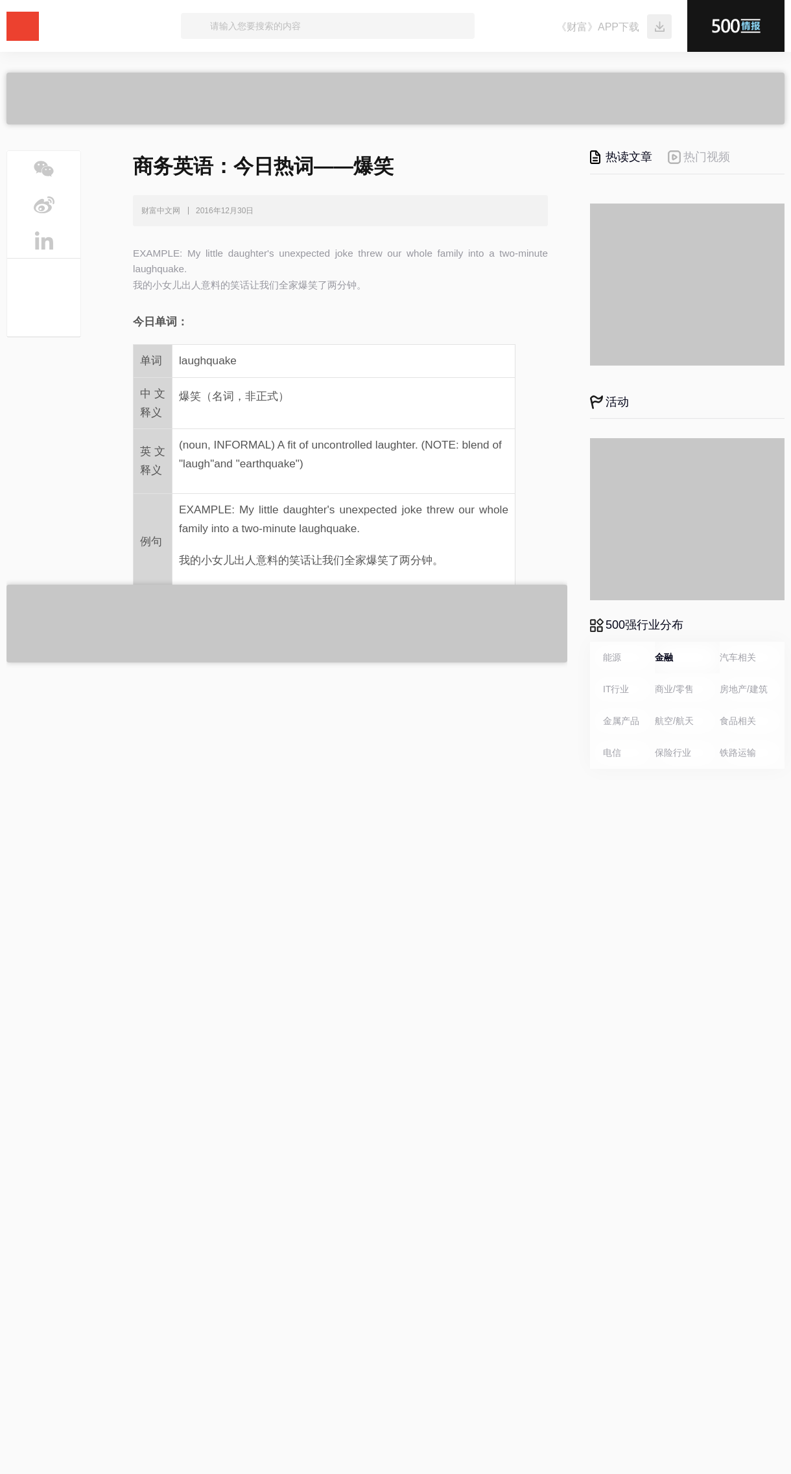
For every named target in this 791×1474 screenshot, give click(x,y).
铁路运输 (738, 752)
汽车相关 (738, 657)
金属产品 (621, 721)
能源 (612, 657)
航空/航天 (674, 721)
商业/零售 (674, 689)
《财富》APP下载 (597, 26)
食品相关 (738, 721)
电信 (612, 752)
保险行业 (673, 752)
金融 (664, 657)
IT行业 (616, 689)
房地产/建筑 (744, 689)
